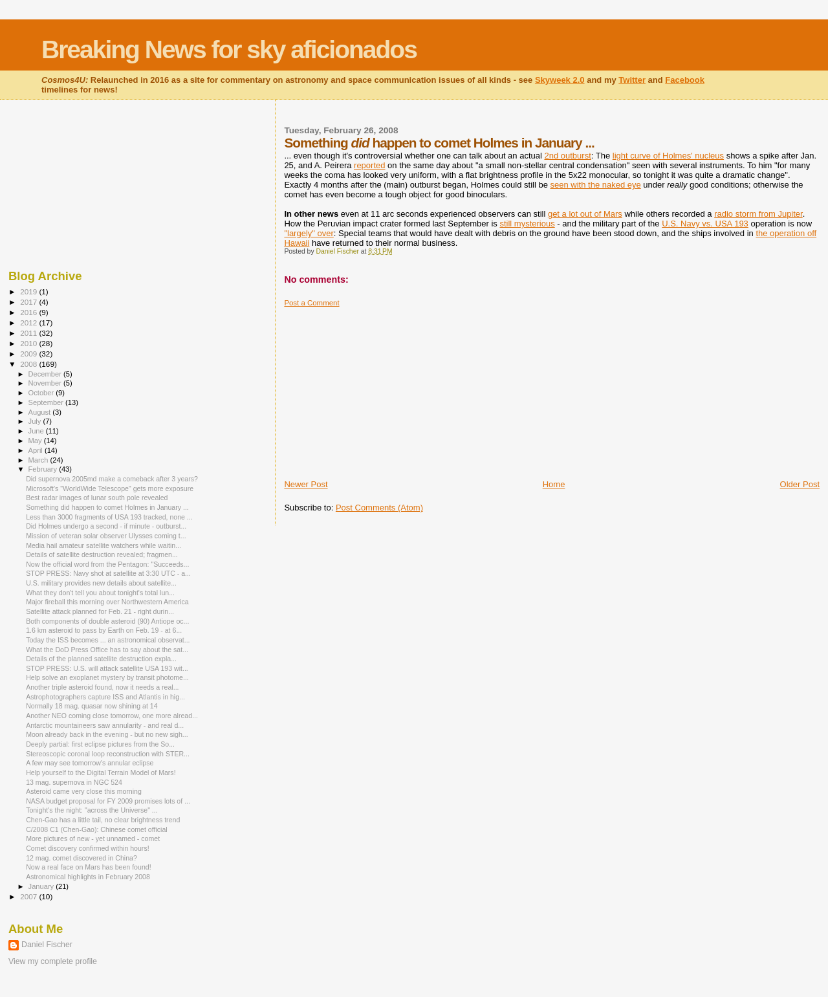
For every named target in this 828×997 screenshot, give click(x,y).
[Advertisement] (381, 388)
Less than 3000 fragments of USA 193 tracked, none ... (109, 517)
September (47, 402)
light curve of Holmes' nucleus (668, 155)
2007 (29, 896)
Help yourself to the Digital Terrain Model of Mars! (100, 772)
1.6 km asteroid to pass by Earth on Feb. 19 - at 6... (104, 630)
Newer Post (305, 484)
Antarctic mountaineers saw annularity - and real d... (105, 725)
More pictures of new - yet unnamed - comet (93, 838)
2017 (29, 302)
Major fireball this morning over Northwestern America (107, 602)
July (35, 421)
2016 (29, 312)
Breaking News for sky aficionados (229, 49)
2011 (29, 333)
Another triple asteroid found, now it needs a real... (102, 687)
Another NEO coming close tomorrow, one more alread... (112, 715)
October (42, 393)
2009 (29, 353)
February (44, 469)
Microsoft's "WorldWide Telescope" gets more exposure (109, 488)
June (37, 431)
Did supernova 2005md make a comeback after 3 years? (112, 479)
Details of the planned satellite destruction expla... (101, 659)
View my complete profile (52, 961)
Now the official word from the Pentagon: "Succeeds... (107, 564)
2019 (29, 291)
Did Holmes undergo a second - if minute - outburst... (106, 526)
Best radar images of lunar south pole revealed (97, 497)
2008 (29, 364)
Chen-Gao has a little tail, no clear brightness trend (103, 820)
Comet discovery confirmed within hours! (87, 848)
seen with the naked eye (595, 185)
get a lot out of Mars (585, 214)
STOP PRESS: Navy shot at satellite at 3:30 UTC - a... (108, 573)
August (40, 412)
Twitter (632, 80)
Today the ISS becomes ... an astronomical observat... (108, 640)
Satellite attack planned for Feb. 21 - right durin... (100, 611)
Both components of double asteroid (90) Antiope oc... (107, 621)
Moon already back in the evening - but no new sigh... (107, 734)
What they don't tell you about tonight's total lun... (100, 593)
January (42, 886)
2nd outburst (568, 155)
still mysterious (526, 223)
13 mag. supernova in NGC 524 (74, 782)
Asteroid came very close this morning (84, 791)
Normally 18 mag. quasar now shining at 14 (91, 706)
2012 (29, 322)
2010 (29, 343)
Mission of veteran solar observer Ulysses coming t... (106, 536)
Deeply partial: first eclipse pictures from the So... (100, 744)
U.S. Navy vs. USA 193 (705, 223)
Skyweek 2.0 (560, 80)
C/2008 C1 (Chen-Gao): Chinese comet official (97, 829)
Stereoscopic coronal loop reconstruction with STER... (108, 754)
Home (554, 484)
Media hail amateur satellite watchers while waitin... (103, 545)
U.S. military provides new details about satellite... (101, 583)
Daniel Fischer (46, 944)
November (45, 383)
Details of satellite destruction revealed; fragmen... (102, 554)
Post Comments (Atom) (379, 507)
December (45, 374)
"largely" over (308, 233)
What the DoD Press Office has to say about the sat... (107, 649)
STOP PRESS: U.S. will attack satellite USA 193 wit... (107, 668)
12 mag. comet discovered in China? (81, 858)
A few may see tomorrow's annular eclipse (89, 763)
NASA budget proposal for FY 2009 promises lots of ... (108, 801)
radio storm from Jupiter (758, 214)
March (39, 460)
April (36, 450)
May (36, 440)
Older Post (800, 484)
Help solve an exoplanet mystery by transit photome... (107, 677)
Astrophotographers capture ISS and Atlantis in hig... (105, 697)
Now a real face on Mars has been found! (88, 867)
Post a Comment (311, 303)
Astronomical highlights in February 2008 (88, 877)
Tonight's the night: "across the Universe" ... (92, 810)
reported (369, 165)
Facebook (684, 80)
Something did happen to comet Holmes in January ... (107, 507)
